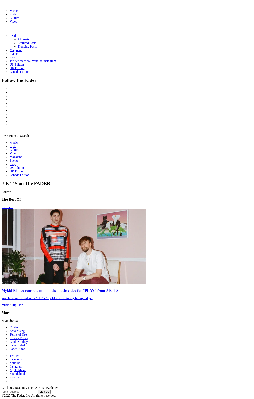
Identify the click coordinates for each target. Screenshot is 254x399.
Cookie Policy (19, 341)
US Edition (17, 64)
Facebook (16, 359)
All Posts (23, 39)
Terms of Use (18, 334)
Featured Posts (27, 43)
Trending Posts (27, 46)
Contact (15, 327)
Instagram (16, 366)
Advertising (17, 331)
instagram (49, 61)
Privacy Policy (19, 338)
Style (13, 146)
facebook (25, 61)
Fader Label (17, 345)
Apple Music (18, 370)
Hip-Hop (17, 305)
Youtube (15, 363)
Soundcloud (17, 373)
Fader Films (17, 349)
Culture (14, 149)
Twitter (14, 61)
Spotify (14, 377)
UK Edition (17, 68)
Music (14, 142)
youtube (37, 61)
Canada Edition (19, 71)
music (5, 305)
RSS (12, 381)
